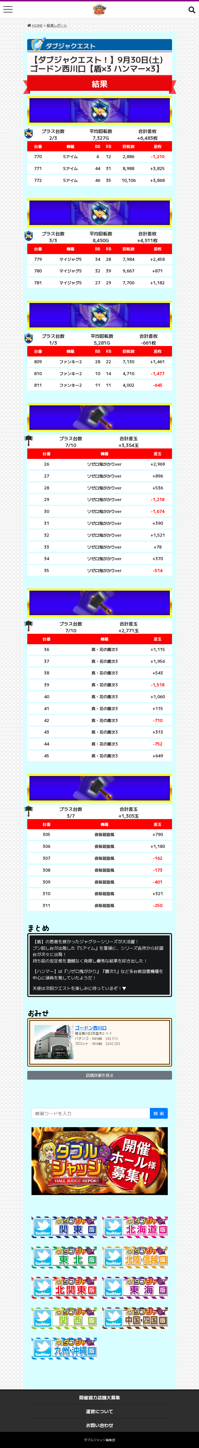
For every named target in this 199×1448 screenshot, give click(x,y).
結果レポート (57, 25)
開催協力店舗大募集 (99, 1397)
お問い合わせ (99, 1425)
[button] (192, 10)
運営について (99, 1411)
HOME (37, 25)
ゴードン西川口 (91, 1027)
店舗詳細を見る (100, 1075)
